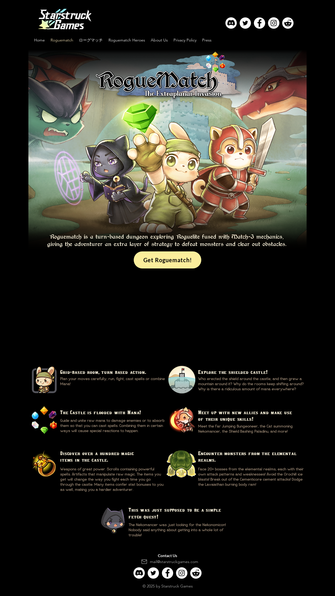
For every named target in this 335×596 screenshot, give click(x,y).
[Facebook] (259, 23)
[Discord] (231, 23)
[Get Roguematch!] (167, 259)
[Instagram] (273, 23)
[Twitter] (245, 23)
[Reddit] (288, 23)
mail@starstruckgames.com (174, 561)
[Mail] (144, 561)
